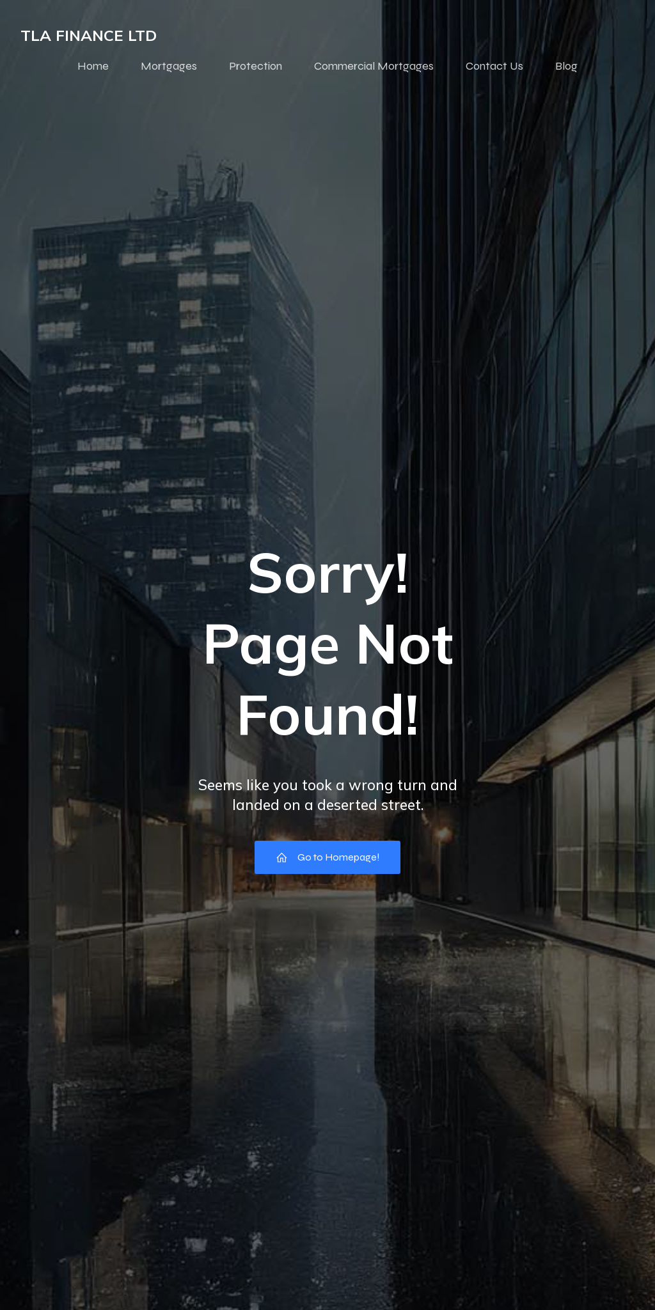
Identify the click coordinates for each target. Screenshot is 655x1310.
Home (93, 66)
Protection (255, 66)
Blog (566, 66)
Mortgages (169, 66)
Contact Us (494, 66)
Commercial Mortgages (374, 66)
